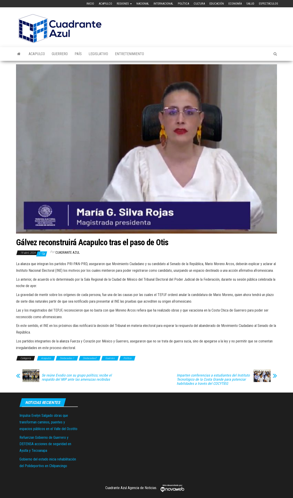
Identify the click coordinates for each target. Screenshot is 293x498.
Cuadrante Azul (67, 252)
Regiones (124, 3)
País (78, 54)
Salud (250, 3)
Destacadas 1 (67, 358)
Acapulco (105, 3)
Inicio (90, 3)
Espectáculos (268, 3)
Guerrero (60, 54)
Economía (235, 3)
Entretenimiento (129, 54)
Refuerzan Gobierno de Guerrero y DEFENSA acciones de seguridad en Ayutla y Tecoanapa (45, 444)
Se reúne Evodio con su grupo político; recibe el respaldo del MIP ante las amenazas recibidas (77, 377)
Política (183, 3)
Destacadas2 (90, 358)
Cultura (199, 3)
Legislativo (98, 54)
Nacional (142, 3)
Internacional (163, 3)
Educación (216, 3)
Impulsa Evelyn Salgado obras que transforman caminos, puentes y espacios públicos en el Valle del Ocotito (48, 422)
